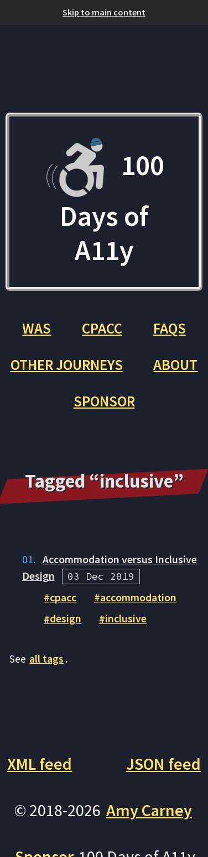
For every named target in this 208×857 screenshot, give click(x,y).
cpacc (63, 597)
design (65, 619)
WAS (36, 328)
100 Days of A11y (104, 202)
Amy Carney (149, 810)
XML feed (39, 764)
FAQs (169, 328)
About (175, 364)
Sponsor (104, 401)
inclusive (126, 619)
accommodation (138, 597)
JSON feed (163, 764)
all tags (46, 658)
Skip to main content (104, 12)
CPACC (102, 328)
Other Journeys (67, 364)
